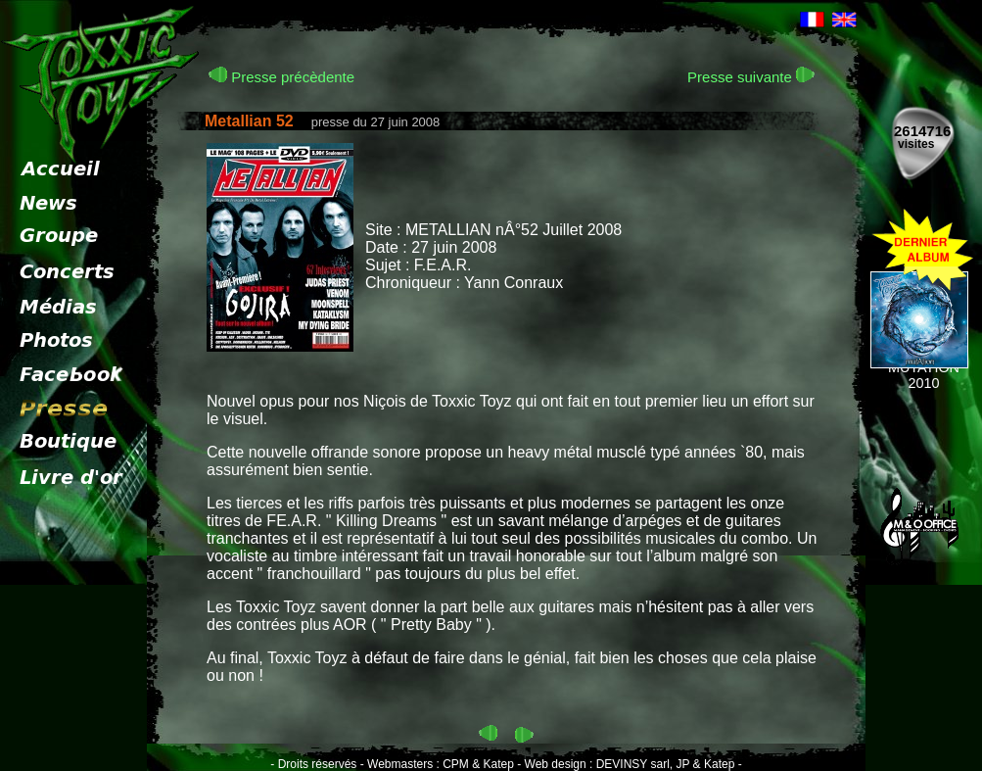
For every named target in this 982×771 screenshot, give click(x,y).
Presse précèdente (281, 77)
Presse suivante (751, 77)
